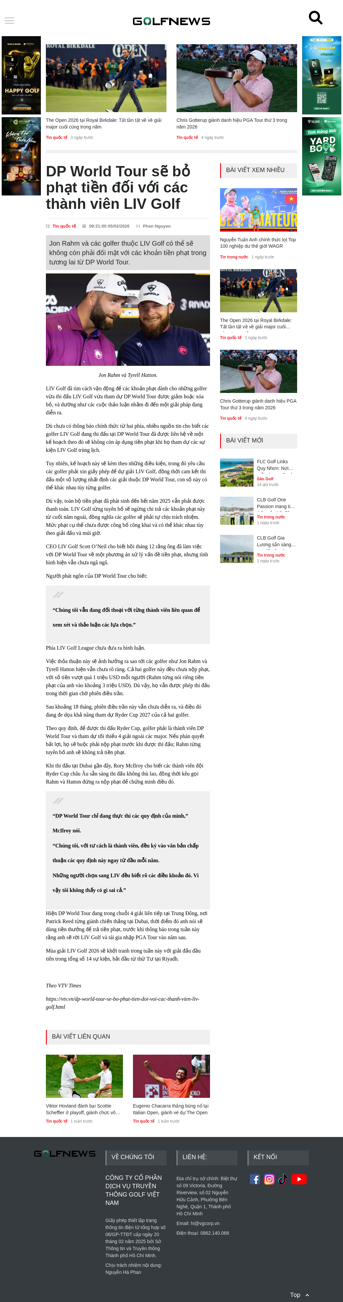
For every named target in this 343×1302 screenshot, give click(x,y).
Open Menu (9, 21)
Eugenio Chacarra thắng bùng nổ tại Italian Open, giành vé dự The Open (171, 1109)
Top (295, 1287)
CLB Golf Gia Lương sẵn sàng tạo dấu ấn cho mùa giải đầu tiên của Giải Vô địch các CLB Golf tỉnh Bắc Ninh (275, 542)
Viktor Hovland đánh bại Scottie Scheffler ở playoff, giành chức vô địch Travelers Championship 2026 (82, 1109)
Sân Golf (265, 479)
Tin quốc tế (56, 137)
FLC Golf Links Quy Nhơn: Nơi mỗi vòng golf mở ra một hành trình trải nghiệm (275, 466)
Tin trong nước (234, 257)
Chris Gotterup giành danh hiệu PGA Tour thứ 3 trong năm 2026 (232, 123)
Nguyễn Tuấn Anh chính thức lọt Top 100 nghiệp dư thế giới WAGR (258, 243)
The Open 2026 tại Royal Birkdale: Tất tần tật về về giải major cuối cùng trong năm (103, 123)
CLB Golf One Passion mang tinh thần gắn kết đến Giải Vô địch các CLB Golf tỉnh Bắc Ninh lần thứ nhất (276, 504)
